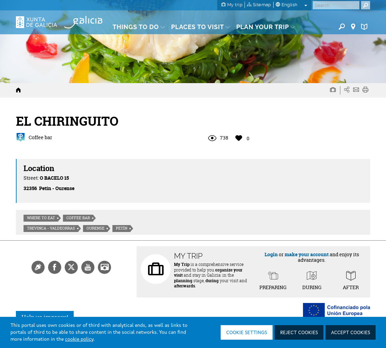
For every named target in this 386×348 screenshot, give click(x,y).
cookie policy (79, 339)
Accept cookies (350, 332)
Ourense (95, 228)
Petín (121, 228)
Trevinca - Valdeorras (51, 228)
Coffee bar (78, 218)
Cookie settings (246, 332)
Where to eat (41, 218)
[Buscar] (336, 5)
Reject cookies (299, 332)
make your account (307, 254)
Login (271, 254)
